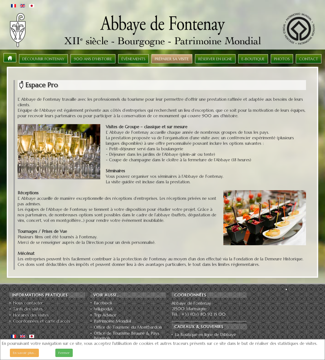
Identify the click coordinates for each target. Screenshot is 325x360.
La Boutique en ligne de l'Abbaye (205, 334)
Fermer (64, 353)
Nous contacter (28, 303)
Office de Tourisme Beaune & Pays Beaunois (126, 336)
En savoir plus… (24, 353)
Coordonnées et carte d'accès (41, 321)
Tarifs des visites (28, 309)
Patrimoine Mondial (112, 321)
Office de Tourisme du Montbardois (128, 327)
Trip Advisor (105, 315)
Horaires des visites (31, 315)
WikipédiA (103, 309)
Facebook (103, 303)
